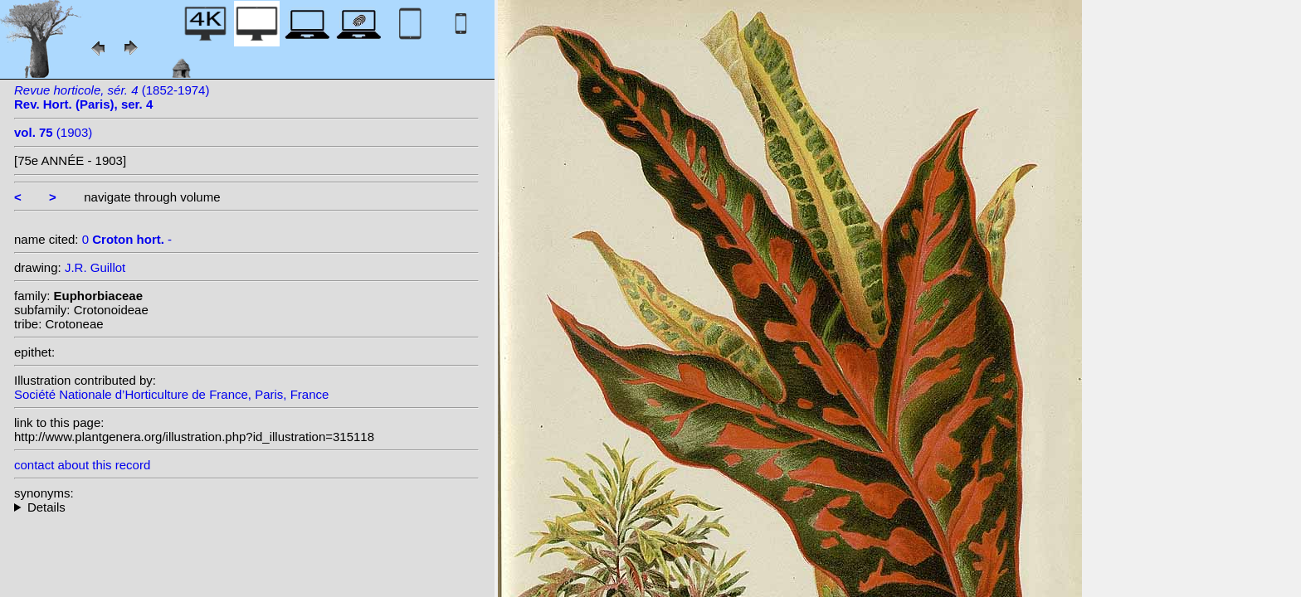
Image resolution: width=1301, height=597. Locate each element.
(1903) (53, 132)
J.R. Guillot (95, 267)
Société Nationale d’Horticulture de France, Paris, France (171, 394)
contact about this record (82, 465)
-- (246, 507)
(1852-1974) (111, 97)
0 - (127, 239)
